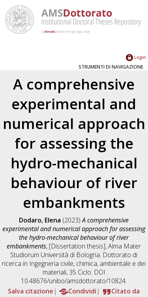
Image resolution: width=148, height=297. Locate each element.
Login (136, 57)
